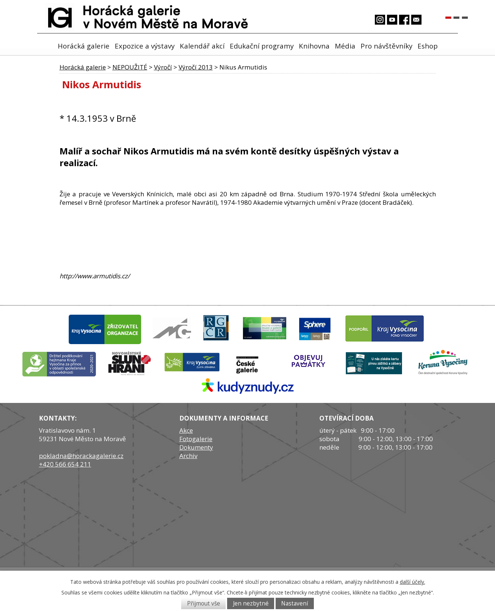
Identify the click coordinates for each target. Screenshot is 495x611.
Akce (186, 430)
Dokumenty (196, 447)
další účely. (412, 581)
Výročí (163, 67)
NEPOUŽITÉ (129, 67)
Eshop (427, 45)
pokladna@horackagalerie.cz (81, 455)
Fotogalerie (195, 439)
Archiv (188, 455)
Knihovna (314, 45)
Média (345, 45)
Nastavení (294, 603)
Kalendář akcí (202, 45)
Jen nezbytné (251, 603)
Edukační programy (262, 45)
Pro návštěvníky (386, 45)
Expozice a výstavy (145, 45)
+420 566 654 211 (65, 464)
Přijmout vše (203, 603)
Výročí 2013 (196, 67)
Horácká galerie (84, 45)
